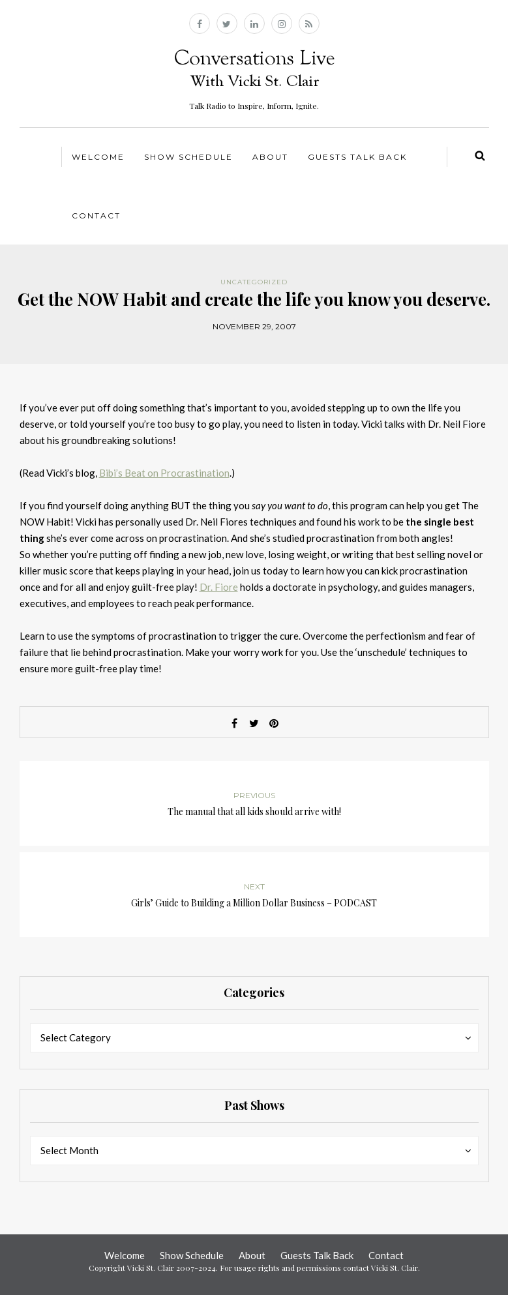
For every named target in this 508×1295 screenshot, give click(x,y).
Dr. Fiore (219, 587)
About (270, 157)
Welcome (98, 157)
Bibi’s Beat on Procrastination (164, 473)
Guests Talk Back (357, 157)
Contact (96, 215)
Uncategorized (254, 282)
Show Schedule (188, 157)
